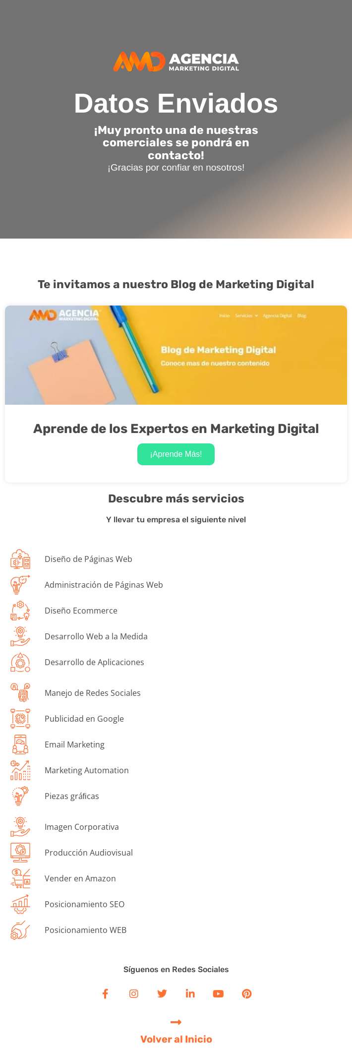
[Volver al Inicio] (176, 1022)
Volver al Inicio (176, 1039)
